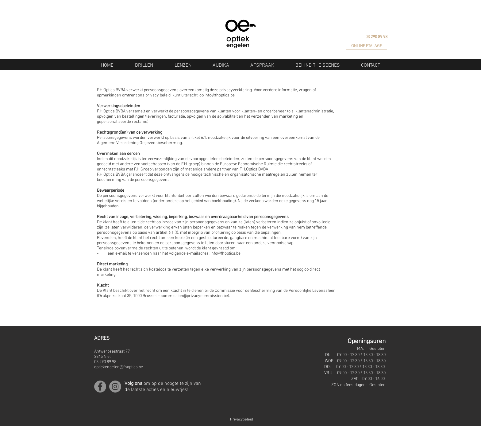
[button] (144, 65)
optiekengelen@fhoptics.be (118, 367)
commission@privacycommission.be (194, 296)
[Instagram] (115, 387)
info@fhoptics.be (220, 95)
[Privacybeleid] (231, 420)
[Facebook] (100, 387)
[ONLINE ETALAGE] (366, 46)
